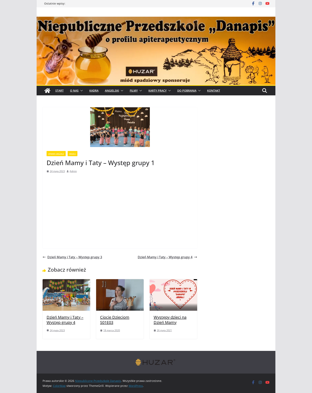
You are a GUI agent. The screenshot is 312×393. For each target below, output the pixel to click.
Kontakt (213, 90)
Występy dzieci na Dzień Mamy (170, 320)
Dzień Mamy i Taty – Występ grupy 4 (167, 257)
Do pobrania (186, 90)
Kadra (93, 90)
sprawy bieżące (56, 153)
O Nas (74, 90)
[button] (81, 90)
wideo (72, 153)
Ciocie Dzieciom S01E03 (114, 320)
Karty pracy (157, 90)
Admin (73, 171)
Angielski (112, 90)
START (59, 90)
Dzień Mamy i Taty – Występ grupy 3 (72, 257)
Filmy (134, 90)
